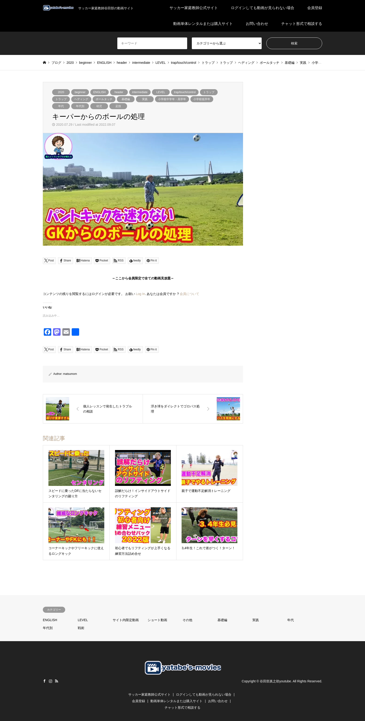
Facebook (44, 681)
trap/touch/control (185, 92)
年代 (61, 106)
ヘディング (81, 99)
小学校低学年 (201, 99)
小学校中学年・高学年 (172, 99)
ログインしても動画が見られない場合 (262, 8)
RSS (56, 681)
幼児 (99, 106)
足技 (118, 106)
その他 (187, 620)
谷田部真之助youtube (275, 681)
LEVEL (160, 92)
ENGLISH (99, 92)
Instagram (50, 681)
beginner (80, 92)
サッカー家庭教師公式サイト (193, 8)
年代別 (80, 106)
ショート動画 (157, 620)
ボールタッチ (104, 99)
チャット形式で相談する (301, 24)
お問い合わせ (257, 24)
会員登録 (314, 8)
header (119, 92)
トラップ (208, 92)
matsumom (70, 374)
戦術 (81, 628)
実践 (145, 99)
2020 (61, 92)
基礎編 (126, 99)
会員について (189, 294)
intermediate (140, 92)
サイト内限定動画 (126, 620)
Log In (140, 294)
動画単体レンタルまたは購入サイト (203, 24)
